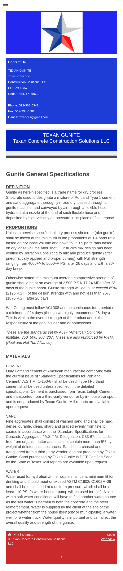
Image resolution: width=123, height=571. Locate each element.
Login (111, 534)
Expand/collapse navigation (61, 5)
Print (14, 534)
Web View (108, 539)
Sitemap (27, 534)
